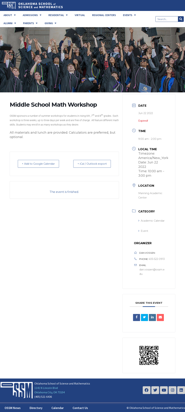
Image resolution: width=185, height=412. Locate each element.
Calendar (57, 408)
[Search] (181, 19)
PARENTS (30, 23)
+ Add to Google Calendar (40, 163)
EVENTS (129, 15)
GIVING (50, 23)
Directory (36, 408)
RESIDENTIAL (58, 15)
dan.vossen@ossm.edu (152, 272)
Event (143, 231)
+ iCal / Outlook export (91, 163)
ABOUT (10, 15)
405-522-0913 (157, 259)
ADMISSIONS (32, 15)
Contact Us (80, 408)
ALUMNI (10, 23)
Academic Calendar (151, 220)
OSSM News (13, 408)
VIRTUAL (80, 15)
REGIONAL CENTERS (104, 15)
